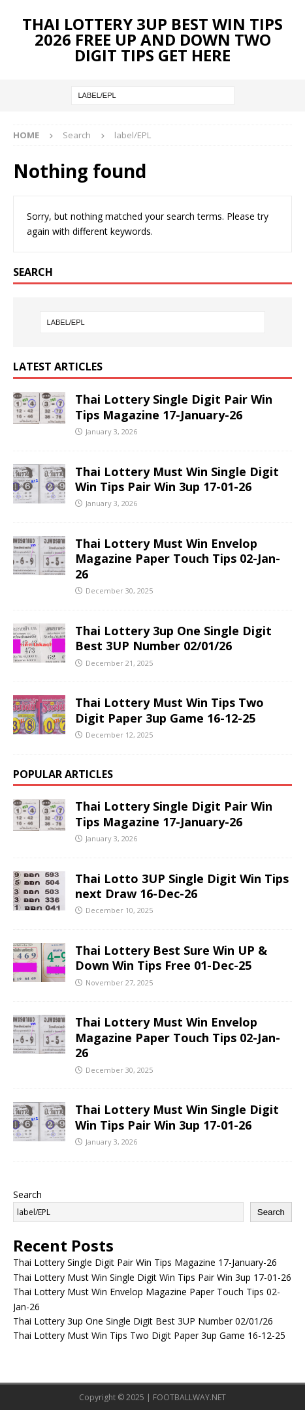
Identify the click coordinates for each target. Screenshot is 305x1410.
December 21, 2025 (119, 663)
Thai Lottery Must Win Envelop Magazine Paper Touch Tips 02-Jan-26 (177, 558)
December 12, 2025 (119, 735)
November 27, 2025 (119, 982)
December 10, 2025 (119, 910)
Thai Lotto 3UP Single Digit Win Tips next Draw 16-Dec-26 (182, 886)
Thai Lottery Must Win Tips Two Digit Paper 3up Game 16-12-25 (169, 710)
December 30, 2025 (119, 590)
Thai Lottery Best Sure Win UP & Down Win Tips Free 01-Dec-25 (171, 957)
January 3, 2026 (111, 431)
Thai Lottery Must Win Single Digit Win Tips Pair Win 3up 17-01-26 (177, 479)
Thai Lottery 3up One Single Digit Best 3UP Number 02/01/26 (173, 638)
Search (27, 1194)
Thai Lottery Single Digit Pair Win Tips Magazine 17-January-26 (173, 406)
